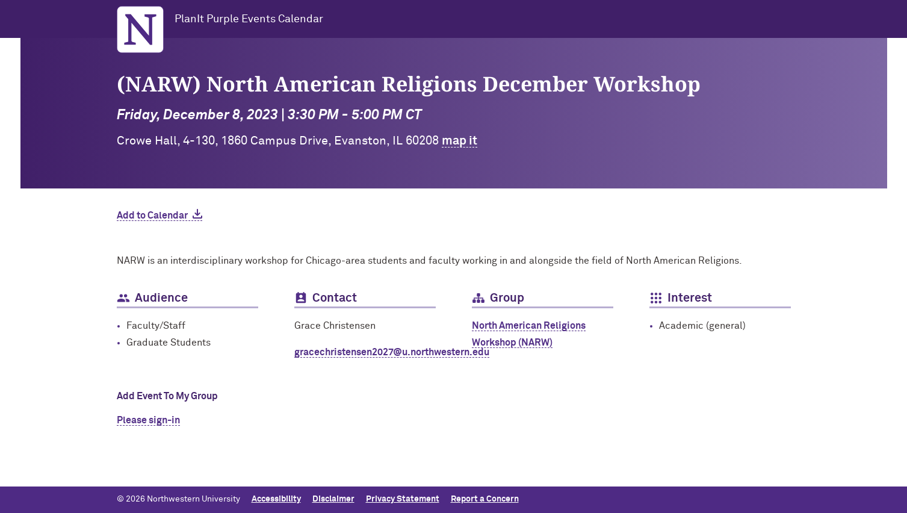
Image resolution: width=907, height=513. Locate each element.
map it (459, 141)
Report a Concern (485, 499)
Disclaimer (333, 499)
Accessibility (276, 499)
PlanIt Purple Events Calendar (249, 19)
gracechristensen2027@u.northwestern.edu (391, 352)
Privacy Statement (402, 499)
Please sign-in (148, 420)
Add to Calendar (152, 215)
